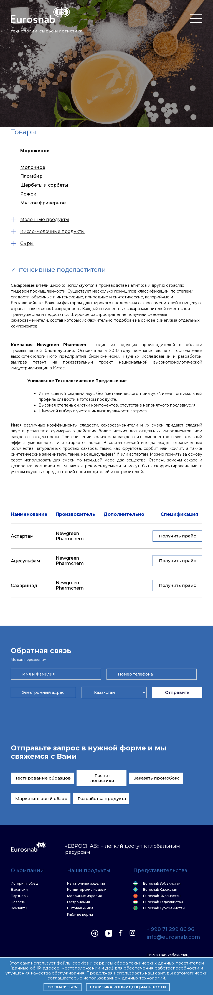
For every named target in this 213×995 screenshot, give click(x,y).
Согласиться (62, 987)
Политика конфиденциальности (128, 987)
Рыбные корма (80, 915)
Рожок (28, 194)
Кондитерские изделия (87, 890)
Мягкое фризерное (43, 202)
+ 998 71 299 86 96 (170, 929)
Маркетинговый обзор (41, 798)
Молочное (32, 167)
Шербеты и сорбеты (44, 185)
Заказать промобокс (157, 778)
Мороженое (30, 150)
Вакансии (19, 890)
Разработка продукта (102, 798)
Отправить (177, 692)
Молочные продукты (40, 219)
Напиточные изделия (86, 883)
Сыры (22, 243)
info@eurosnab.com (173, 937)
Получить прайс (177, 536)
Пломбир (31, 176)
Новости (18, 902)
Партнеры (19, 896)
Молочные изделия (84, 896)
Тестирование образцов (43, 778)
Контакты (19, 908)
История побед (24, 883)
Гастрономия (78, 902)
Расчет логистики (102, 778)
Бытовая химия (80, 908)
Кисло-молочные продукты (48, 231)
